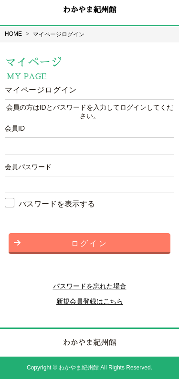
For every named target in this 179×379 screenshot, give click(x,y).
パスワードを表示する (57, 203)
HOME (13, 34)
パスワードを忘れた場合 (89, 286)
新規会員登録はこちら (89, 301)
